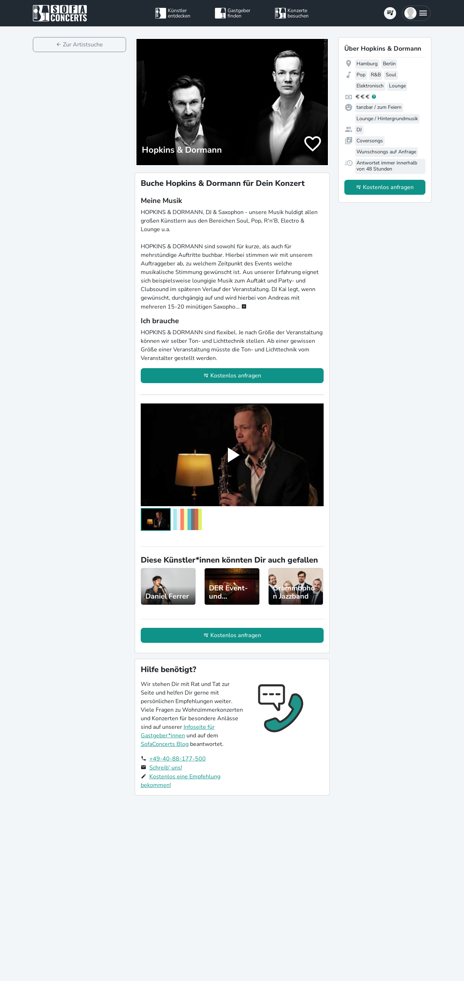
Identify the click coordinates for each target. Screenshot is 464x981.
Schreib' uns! (165, 768)
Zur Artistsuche (83, 45)
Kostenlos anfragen (235, 376)
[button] (416, 13)
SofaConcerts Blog (165, 744)
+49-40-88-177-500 (177, 759)
